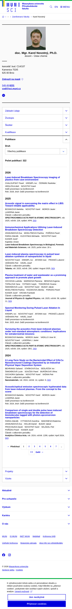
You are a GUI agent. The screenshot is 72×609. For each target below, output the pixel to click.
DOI (34, 220)
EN (56, 7)
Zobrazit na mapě (12, 79)
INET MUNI (25, 536)
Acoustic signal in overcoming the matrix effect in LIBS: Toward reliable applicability (34, 204)
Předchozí (14, 446)
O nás (5, 524)
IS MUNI (13, 536)
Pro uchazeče (9, 499)
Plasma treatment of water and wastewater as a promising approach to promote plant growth (35, 276)
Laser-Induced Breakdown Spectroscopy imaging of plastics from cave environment (32, 178)
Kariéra (6, 515)
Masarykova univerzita (18, 566)
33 (31, 452)
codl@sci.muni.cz (11, 89)
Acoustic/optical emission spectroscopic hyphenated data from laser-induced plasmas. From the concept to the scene (35, 389)
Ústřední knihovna (10, 543)
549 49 (8, 85)
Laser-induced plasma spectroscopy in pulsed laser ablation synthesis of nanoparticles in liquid (32, 255)
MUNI (4, 536)
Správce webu (8, 570)
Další (39, 452)
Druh (7, 146)
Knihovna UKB (49, 536)
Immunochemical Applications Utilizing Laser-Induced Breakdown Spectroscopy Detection (33, 228)
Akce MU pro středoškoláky (51, 543)
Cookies (19, 570)
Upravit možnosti (23, 594)
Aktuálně (6, 490)
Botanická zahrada (28, 543)
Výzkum (6, 507)
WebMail (36, 536)
